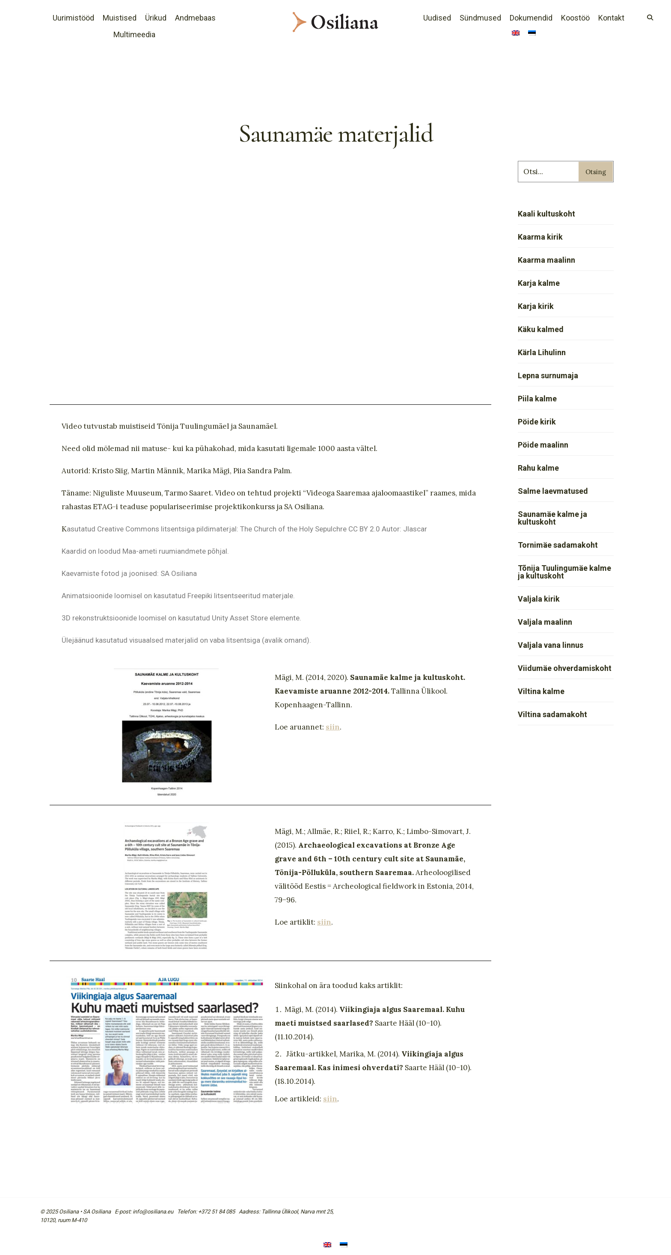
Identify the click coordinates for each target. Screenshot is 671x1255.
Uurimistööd (73, 17)
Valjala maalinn (545, 621)
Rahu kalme (538, 467)
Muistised (120, 17)
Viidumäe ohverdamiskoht (565, 668)
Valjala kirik (539, 598)
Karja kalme (539, 283)
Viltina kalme (541, 691)
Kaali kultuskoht (546, 213)
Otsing (595, 172)
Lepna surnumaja (548, 375)
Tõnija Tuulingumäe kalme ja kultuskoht (564, 572)
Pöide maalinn (543, 444)
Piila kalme (537, 398)
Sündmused (480, 17)
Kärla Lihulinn (542, 352)
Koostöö (575, 17)
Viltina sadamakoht (552, 714)
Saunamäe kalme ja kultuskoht (552, 518)
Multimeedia (134, 34)
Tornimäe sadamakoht (558, 544)
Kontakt (611, 17)
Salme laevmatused (553, 491)
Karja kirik (536, 306)
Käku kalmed (541, 329)
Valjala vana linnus (550, 645)
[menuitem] (515, 34)
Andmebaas (195, 17)
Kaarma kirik (540, 236)
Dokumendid (531, 17)
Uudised (437, 17)
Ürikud (155, 17)
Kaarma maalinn (546, 259)
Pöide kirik (537, 421)
